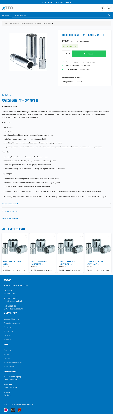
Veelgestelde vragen (11, 319)
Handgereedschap (27, 23)
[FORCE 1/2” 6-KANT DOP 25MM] (14, 246)
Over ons (7, 350)
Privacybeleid (9, 366)
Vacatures (7, 354)
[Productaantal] (66, 53)
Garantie (7, 335)
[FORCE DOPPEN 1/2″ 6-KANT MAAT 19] (43, 246)
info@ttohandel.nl (64, 2)
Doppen (38, 23)
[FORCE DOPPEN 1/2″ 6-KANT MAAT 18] (70, 246)
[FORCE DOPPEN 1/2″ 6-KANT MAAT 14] (98, 246)
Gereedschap (14, 23)
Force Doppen (48, 23)
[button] (24, 236)
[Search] (61, 15)
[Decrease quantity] (63, 53)
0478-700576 (48, 2)
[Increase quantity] (69, 53)
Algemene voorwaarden (13, 362)
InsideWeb (26, 404)
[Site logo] (7, 8)
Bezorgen (7, 327)
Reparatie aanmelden (12, 323)
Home (6, 23)
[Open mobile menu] (5, 15)
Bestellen (89, 54)
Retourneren (8, 331)
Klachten (7, 339)
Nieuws (7, 358)
